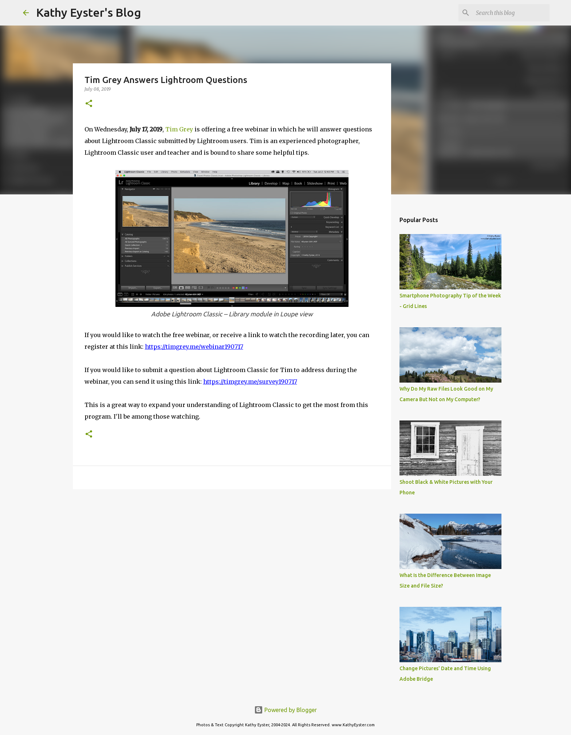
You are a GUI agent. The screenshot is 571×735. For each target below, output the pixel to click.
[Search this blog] (511, 12)
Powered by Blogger (285, 710)
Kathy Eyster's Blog (88, 12)
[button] (88, 104)
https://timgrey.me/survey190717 (250, 381)
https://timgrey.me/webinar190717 (194, 346)
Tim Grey (179, 129)
